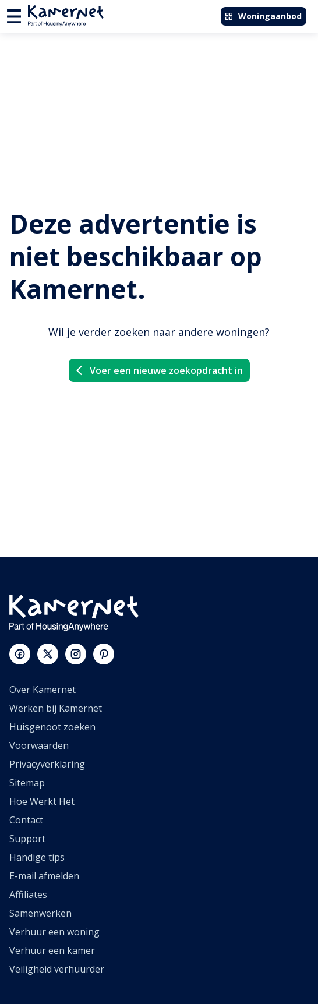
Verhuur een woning (54, 931)
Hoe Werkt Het (42, 801)
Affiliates (28, 894)
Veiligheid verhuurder (56, 969)
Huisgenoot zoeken (52, 726)
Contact (26, 820)
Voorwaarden (39, 745)
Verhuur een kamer (52, 950)
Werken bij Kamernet (55, 708)
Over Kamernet (42, 689)
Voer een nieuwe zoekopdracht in (158, 370)
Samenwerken (40, 913)
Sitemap (27, 782)
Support (27, 838)
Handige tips (37, 857)
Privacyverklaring (47, 764)
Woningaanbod (263, 16)
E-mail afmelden (44, 875)
